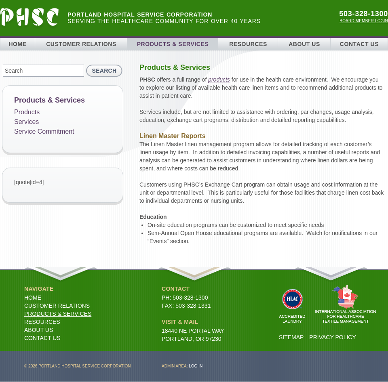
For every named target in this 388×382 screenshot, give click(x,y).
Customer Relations (81, 44)
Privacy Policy (332, 337)
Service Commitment (44, 131)
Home (17, 44)
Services (26, 121)
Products (27, 112)
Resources (248, 44)
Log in (195, 366)
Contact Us (359, 44)
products (219, 79)
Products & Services (173, 44)
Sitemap (291, 337)
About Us (304, 44)
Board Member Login (364, 21)
